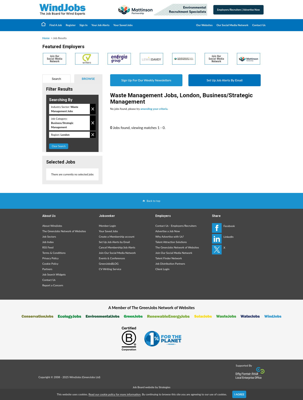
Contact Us (259, 25)
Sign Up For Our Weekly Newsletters (146, 80)
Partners (47, 269)
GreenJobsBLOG (109, 263)
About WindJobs (52, 225)
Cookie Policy (50, 263)
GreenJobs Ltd (91, 377)
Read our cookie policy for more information (114, 394)
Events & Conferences (112, 258)
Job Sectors (49, 236)
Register (71, 25)
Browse (88, 78)
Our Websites (204, 25)
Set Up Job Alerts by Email (114, 242)
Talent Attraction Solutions (171, 242)
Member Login (107, 225)
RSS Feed (47, 247)
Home (43, 24)
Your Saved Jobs (123, 25)
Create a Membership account (116, 236)
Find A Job (55, 25)
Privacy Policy (50, 258)
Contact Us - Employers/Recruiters (176, 225)
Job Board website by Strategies (151, 387)
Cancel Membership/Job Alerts (117, 247)
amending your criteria (154, 108)
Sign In (83, 25)
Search (56, 78)
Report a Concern (52, 285)
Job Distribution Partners (170, 263)
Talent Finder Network (168, 258)
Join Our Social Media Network (117, 252)
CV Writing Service (110, 269)
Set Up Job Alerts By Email (225, 80)
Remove (93, 109)
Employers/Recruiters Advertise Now (238, 9)
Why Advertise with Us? (169, 236)
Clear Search (59, 146)
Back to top (153, 200)
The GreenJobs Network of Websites (64, 231)
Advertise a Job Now (167, 231)
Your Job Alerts (100, 25)
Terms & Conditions (54, 252)
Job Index (48, 242)
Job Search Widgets (54, 274)
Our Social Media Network (232, 25)
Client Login (162, 269)
